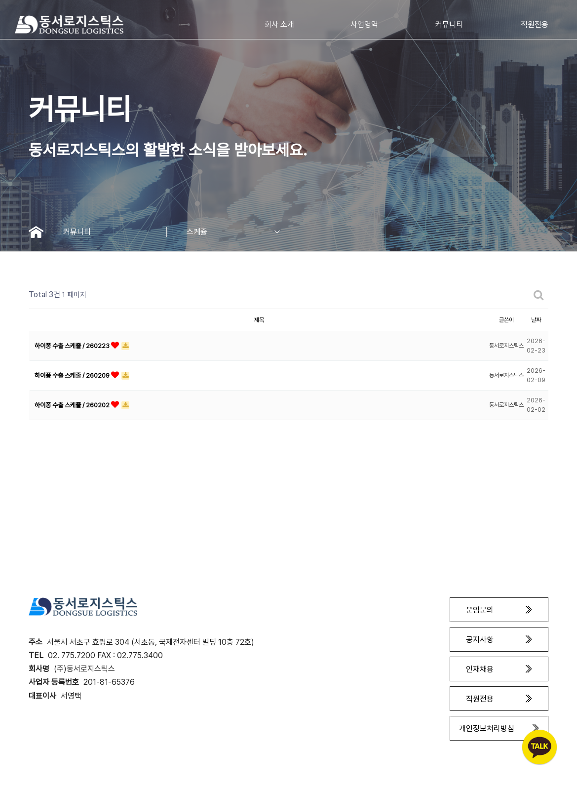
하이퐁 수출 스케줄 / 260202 (73, 405)
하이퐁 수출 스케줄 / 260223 (73, 346)
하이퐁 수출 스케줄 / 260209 (73, 375)
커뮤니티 (115, 232)
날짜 (536, 319)
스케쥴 (238, 232)
